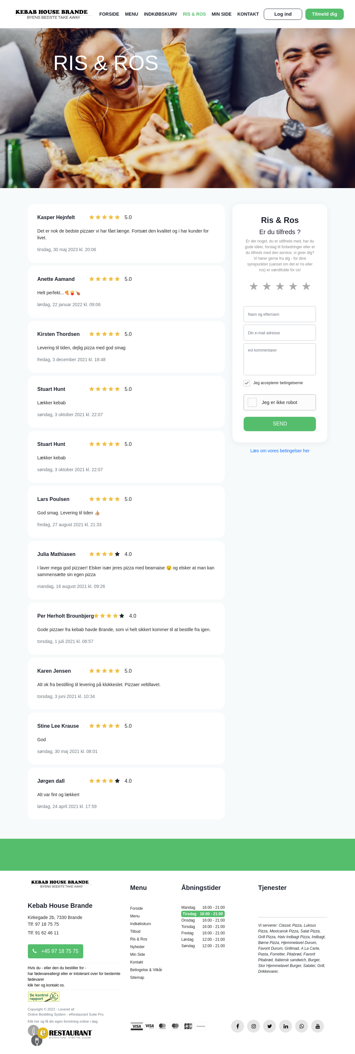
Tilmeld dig (324, 14)
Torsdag (203, 926)
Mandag (203, 907)
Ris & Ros (194, 14)
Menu (131, 14)
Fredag (203, 933)
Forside (109, 14)
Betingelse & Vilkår (146, 970)
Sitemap (137, 977)
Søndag (203, 946)
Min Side (221, 14)
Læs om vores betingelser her (280, 450)
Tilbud (135, 931)
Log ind (283, 14)
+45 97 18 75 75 (56, 951)
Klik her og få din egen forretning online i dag (63, 1021)
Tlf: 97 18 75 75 (43, 924)
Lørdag (203, 939)
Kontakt (248, 14)
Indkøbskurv (160, 14)
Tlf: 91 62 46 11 (43, 932)
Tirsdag (202, 914)
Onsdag (203, 920)
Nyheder (137, 947)
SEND (280, 423)
